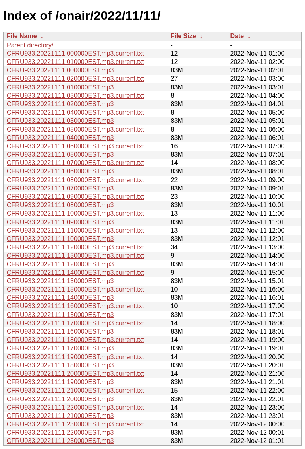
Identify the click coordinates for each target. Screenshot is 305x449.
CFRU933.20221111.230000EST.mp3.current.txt (75, 424)
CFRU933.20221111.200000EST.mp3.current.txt (75, 373)
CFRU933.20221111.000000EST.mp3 (60, 70)
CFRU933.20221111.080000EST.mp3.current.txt (75, 180)
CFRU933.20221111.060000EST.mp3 (60, 171)
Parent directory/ (30, 45)
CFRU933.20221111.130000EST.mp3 (60, 281)
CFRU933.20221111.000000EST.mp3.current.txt (75, 53)
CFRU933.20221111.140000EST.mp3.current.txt (75, 272)
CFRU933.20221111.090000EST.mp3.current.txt (75, 196)
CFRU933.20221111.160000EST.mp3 (60, 331)
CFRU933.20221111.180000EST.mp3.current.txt (75, 339)
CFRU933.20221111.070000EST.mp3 (60, 188)
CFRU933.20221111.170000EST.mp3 (60, 348)
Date (237, 36)
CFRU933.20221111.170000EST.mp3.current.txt (75, 323)
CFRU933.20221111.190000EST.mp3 (60, 382)
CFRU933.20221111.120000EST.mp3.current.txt (75, 247)
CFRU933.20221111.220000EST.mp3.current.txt (75, 407)
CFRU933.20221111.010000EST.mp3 (60, 87)
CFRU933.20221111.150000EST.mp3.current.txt (75, 289)
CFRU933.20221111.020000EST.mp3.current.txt (75, 78)
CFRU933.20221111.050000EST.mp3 (60, 154)
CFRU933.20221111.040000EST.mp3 (60, 137)
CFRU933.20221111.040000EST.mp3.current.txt (75, 112)
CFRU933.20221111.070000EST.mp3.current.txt (75, 162)
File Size (183, 36)
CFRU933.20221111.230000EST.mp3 (60, 440)
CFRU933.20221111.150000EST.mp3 (60, 314)
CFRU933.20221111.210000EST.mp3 (60, 415)
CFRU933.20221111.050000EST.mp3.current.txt (75, 129)
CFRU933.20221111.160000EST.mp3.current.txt (75, 306)
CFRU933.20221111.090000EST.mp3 (60, 222)
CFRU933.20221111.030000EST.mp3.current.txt (75, 95)
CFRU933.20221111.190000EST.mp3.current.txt (75, 357)
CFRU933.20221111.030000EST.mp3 (60, 120)
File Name (22, 36)
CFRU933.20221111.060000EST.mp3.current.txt (75, 146)
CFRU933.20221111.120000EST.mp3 (60, 264)
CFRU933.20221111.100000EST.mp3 (60, 238)
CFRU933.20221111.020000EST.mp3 (60, 104)
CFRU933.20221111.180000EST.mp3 (60, 365)
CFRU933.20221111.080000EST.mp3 (60, 205)
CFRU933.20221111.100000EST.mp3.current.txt (75, 213)
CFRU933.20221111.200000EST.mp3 (60, 399)
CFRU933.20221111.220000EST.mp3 (60, 432)
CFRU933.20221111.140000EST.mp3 (60, 297)
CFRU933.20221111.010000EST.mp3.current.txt (75, 61)
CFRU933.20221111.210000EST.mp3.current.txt (75, 390)
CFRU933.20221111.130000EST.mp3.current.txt (75, 255)
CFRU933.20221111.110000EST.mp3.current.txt (75, 230)
